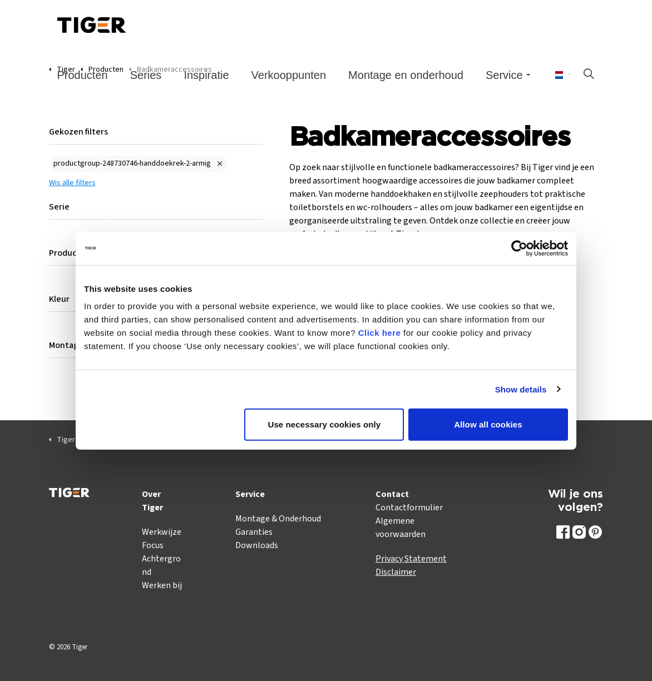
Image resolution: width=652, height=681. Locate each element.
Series (146, 75)
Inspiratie (206, 75)
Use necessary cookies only (324, 424)
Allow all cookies (488, 424)
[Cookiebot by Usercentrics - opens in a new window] (519, 248)
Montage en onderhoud (405, 75)
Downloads (256, 545)
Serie (59, 207)
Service (504, 75)
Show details (521, 389)
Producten (82, 75)
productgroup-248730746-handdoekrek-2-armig (132, 163)
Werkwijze (161, 532)
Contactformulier (409, 507)
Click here (379, 332)
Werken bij (162, 585)
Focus (153, 545)
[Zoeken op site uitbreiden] (588, 75)
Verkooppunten (289, 75)
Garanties (254, 532)
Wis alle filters (72, 182)
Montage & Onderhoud (278, 519)
